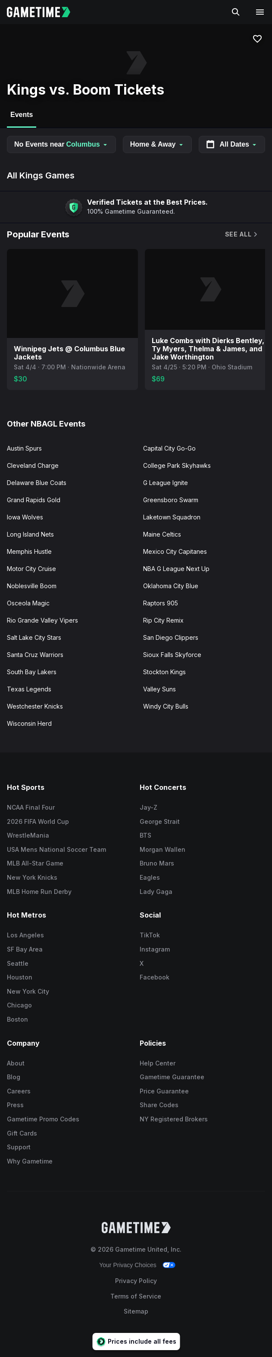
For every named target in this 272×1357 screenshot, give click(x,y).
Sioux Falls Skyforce (172, 654)
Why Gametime (30, 1161)
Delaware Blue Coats (36, 482)
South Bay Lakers (31, 671)
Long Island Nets (30, 534)
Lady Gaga (156, 891)
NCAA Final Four (31, 807)
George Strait (160, 821)
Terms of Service (135, 1296)
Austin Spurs (24, 448)
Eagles (150, 877)
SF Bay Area (25, 949)
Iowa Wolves (25, 517)
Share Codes (159, 1104)
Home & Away (157, 144)
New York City (28, 991)
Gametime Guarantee (172, 1077)
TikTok (150, 935)
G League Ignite (165, 482)
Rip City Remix (163, 620)
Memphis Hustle (29, 551)
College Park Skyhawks (177, 465)
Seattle (17, 963)
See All (242, 234)
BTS (145, 835)
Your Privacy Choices (127, 1265)
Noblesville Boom (31, 585)
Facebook (154, 977)
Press (15, 1104)
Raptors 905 (160, 603)
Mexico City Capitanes (175, 551)
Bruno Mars (157, 863)
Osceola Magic (28, 603)
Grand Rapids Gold (33, 500)
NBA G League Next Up (176, 568)
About (16, 1063)
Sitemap (136, 1311)
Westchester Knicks (35, 706)
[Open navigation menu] (260, 12)
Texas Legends (29, 689)
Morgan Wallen (162, 849)
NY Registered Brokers (174, 1119)
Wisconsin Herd (29, 723)
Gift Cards (22, 1133)
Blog (13, 1077)
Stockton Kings (164, 671)
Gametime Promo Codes (43, 1119)
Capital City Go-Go (169, 448)
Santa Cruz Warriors (35, 654)
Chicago (19, 1005)
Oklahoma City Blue (170, 585)
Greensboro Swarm (170, 500)
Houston (19, 977)
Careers (19, 1091)
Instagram (155, 949)
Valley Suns (159, 689)
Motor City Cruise (31, 568)
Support (19, 1147)
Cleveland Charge (33, 465)
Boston (17, 1019)
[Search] (236, 12)
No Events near (61, 144)
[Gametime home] (44, 12)
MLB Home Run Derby (39, 891)
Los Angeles (25, 935)
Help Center (157, 1063)
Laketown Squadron (171, 517)
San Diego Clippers (170, 637)
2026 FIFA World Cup (38, 821)
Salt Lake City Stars (34, 637)
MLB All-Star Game (35, 863)
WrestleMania (28, 835)
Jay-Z (148, 807)
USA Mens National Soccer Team (56, 849)
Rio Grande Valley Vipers (42, 620)
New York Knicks (32, 877)
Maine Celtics (162, 534)
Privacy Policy (136, 1280)
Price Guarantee (164, 1091)
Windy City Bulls (165, 706)
